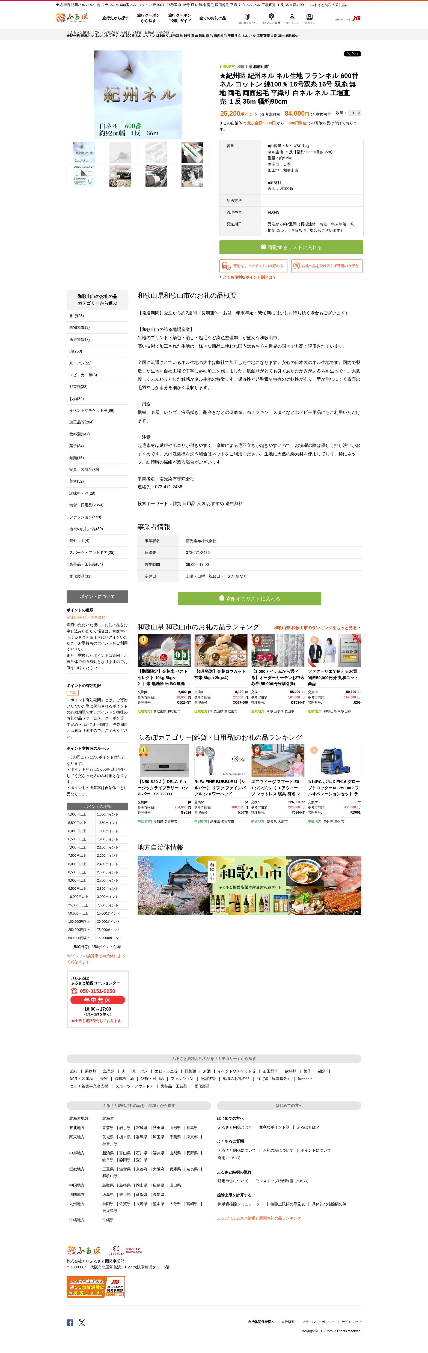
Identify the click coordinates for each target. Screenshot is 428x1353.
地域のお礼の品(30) (86, 529)
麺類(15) (76, 458)
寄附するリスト (309, 18)
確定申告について (233, 1181)
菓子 (307, 1071)
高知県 (158, 1194)
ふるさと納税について (237, 1150)
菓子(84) (76, 446)
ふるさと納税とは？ (235, 1127)
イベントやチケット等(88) (91, 410)
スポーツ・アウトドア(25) (91, 552)
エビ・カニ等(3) (83, 375)
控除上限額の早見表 (288, 1204)
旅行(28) (76, 315)
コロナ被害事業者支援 (89, 1086)
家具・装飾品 (81, 1078)
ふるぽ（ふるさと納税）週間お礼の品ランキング (259, 1218)
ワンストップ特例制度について (282, 1181)
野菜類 (190, 1071)
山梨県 (175, 1153)
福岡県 (108, 1204)
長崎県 (141, 1204)
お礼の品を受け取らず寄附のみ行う (330, 266)
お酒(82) (76, 398)
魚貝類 (109, 1071)
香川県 (125, 1194)
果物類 (90, 1071)
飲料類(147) (79, 434)
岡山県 (141, 1185)
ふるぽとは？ (308, 1127)
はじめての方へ (246, 18)
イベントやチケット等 (237, 1071)
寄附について (229, 1157)
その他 (164, 32)
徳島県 (108, 1194)
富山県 (125, 1153)
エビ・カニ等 (166, 1071)
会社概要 (288, 1322)
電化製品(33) (80, 576)
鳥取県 (108, 1185)
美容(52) (76, 481)
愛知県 (158, 821)
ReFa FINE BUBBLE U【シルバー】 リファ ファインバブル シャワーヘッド (220, 787)
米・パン (140, 1071)
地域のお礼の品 (236, 1078)
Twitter (82, 1322)
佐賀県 (125, 1204)
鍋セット (305, 1078)
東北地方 (77, 1127)
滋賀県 (125, 1169)
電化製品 (202, 1086)
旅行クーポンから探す (148, 18)
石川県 (141, 1153)
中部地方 (144, 821)
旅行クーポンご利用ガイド (179, 18)
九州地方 (77, 1204)
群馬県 (141, 1137)
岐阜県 (108, 1160)
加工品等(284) (81, 422)
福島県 (192, 1127)
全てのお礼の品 (212, 18)
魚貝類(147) (79, 339)
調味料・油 (124, 1078)
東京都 (192, 1137)
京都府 (141, 1169)
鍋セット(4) (79, 540)
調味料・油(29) (82, 493)
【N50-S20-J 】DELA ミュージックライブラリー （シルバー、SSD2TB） (163, 787)
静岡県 (329, 821)
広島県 (158, 1185)
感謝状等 (208, 1078)
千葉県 (175, 1137)
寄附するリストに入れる (295, 247)
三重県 (108, 1169)
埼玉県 (158, 1137)
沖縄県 (108, 1220)
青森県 (108, 1127)
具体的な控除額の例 (329, 1204)
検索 (325, 18)
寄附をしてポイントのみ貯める (258, 266)
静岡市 (339, 821)
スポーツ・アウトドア (134, 1086)
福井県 (158, 1153)
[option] (138, 94)
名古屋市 (170, 821)
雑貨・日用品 (144, 32)
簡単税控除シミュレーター (241, 1204)
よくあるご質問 (272, 18)
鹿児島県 (110, 1210)
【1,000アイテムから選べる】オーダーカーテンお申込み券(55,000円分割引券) (277, 677)
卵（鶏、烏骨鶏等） (274, 1078)
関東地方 (77, 1137)
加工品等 (270, 1071)
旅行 (74, 1071)
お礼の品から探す (117, 32)
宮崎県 (192, 1204)
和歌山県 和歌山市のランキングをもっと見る (315, 627)
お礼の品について (278, 1150)
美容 (104, 1078)
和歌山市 (261, 66)
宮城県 (141, 1127)
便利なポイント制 (274, 1127)
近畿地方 (227, 66)
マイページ (292, 18)
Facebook (70, 1322)
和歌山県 (244, 66)
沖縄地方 (77, 1220)
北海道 (108, 1118)
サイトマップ (351, 1322)
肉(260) (75, 351)
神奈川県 (110, 1144)
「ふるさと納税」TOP (83, 32)
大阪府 (158, 1169)
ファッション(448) (85, 517)
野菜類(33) (78, 386)
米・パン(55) (80, 363)
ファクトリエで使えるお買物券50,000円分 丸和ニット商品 (333, 677)
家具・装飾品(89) (84, 469)
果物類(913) (79, 327)
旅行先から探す (115, 18)
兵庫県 (175, 1169)
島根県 (125, 1185)
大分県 (175, 1204)
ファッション (182, 1078)
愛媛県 (141, 1194)
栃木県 (125, 1137)
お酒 (207, 1071)
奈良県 (192, 1169)
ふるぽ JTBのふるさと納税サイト (72, 18)
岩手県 (125, 1127)
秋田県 (158, 1127)
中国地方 (77, 1185)
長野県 (192, 1153)
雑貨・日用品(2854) (86, 505)
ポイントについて (316, 1150)
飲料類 (290, 1071)
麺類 (322, 1071)
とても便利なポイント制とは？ (249, 277)
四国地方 (77, 1194)
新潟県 (108, 1153)
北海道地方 (78, 1118)
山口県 (175, 1185)
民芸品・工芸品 (173, 1086)
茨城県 (108, 1137)
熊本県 (158, 1204)
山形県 (175, 1127)
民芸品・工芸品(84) (86, 564)
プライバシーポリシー (318, 1322)
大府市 (283, 821)
